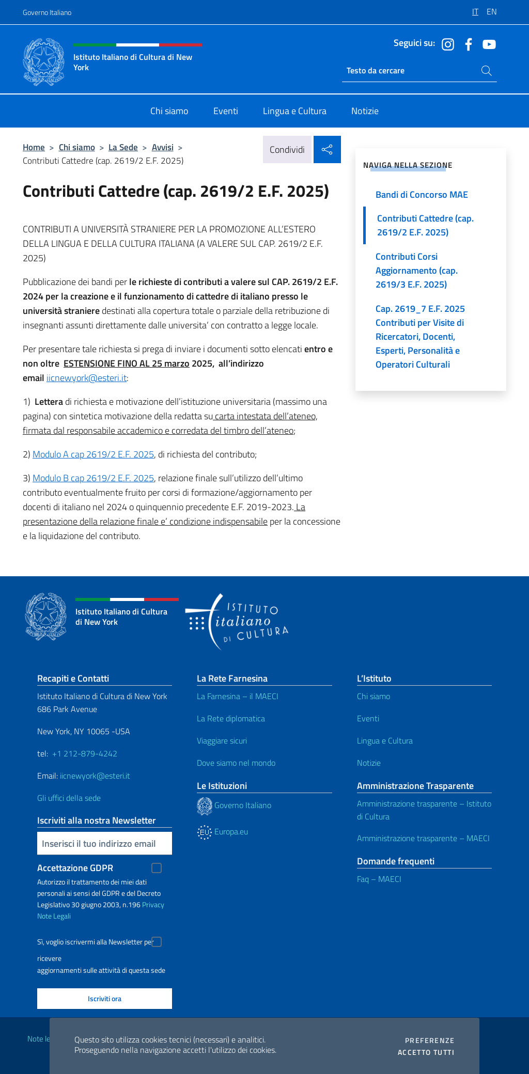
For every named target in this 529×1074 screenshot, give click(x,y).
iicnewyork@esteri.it (86, 378)
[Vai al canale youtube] (486, 43)
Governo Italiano (47, 12)
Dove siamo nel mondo (236, 762)
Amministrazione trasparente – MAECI (423, 838)
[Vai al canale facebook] (466, 43)
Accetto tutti (426, 1052)
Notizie (369, 762)
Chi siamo (77, 146)
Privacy (153, 904)
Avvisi (163, 146)
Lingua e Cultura (385, 740)
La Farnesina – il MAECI (237, 696)
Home (34, 146)
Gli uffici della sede (69, 798)
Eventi (368, 718)
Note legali (44, 1039)
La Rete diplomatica (231, 718)
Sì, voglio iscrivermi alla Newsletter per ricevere (95, 943)
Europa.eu (222, 831)
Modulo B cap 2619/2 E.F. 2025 (93, 478)
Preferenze (430, 1040)
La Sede (123, 146)
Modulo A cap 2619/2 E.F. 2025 (93, 454)
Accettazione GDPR (75, 868)
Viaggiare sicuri (222, 740)
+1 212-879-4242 (84, 753)
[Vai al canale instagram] (445, 43)
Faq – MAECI (379, 879)
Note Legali (54, 915)
